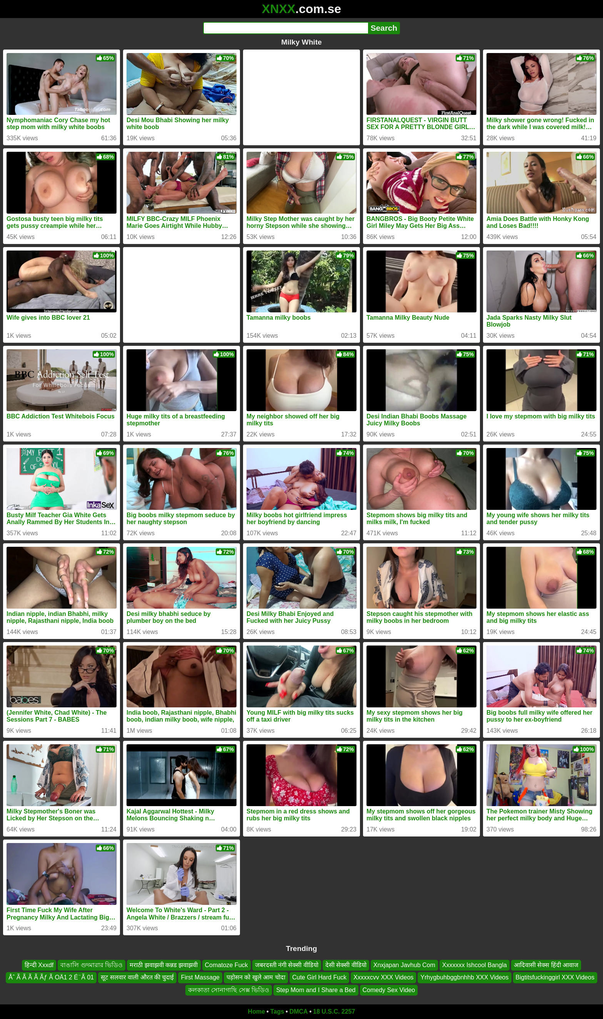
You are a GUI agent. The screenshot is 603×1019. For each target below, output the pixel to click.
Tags (277, 1011)
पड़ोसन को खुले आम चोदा (256, 977)
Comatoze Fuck (226, 965)
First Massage (200, 977)
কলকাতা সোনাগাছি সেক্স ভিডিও (228, 990)
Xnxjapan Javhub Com (404, 965)
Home (256, 1011)
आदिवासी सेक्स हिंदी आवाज (546, 965)
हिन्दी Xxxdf (39, 965)
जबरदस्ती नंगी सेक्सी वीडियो (286, 965)
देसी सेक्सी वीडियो (345, 965)
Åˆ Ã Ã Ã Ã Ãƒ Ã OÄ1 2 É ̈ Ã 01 (51, 977)
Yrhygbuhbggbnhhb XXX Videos (464, 977)
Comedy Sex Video (389, 990)
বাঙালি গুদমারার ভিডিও (91, 965)
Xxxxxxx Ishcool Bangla (474, 965)
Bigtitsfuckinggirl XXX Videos (555, 977)
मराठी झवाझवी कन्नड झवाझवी (164, 965)
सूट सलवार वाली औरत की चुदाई (137, 977)
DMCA (298, 1011)
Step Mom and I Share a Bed (315, 990)
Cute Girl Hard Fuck (319, 977)
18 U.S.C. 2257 (334, 1011)
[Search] (285, 28)
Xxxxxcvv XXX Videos (383, 977)
